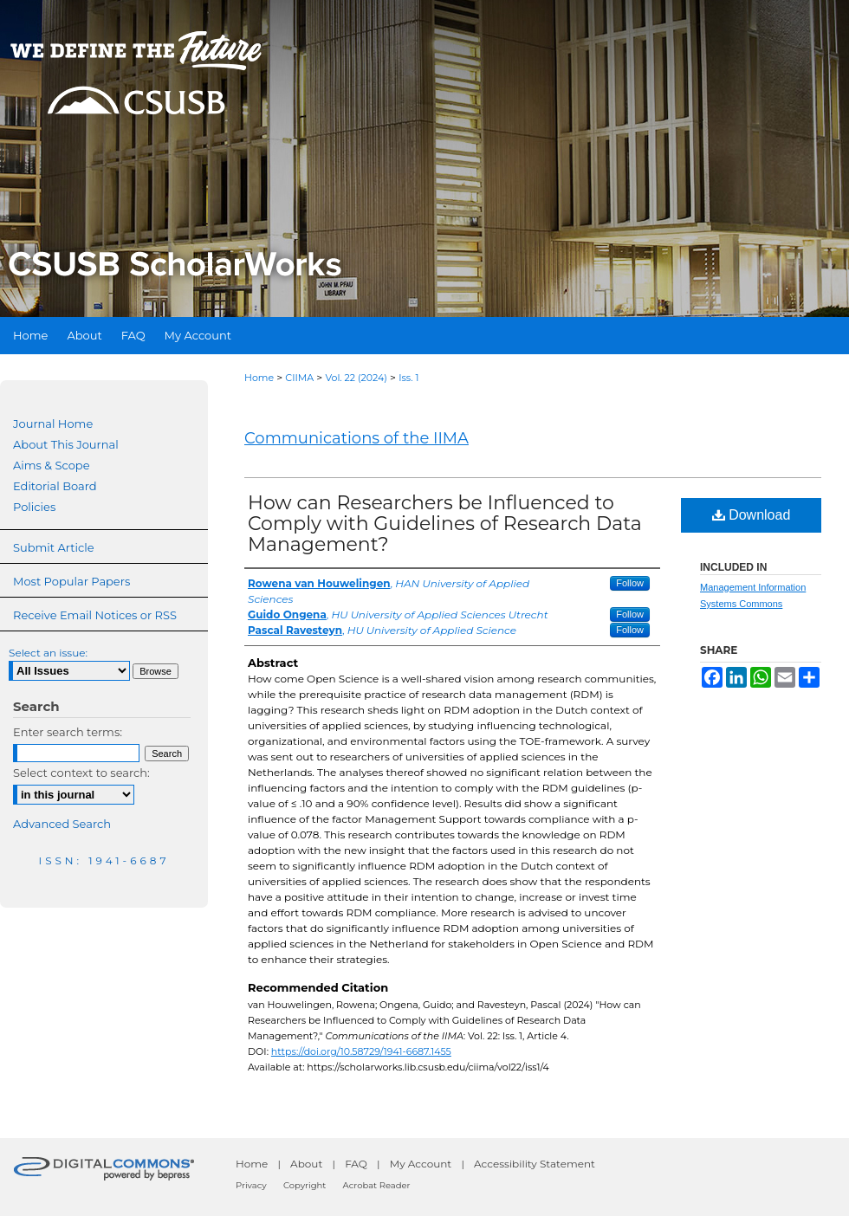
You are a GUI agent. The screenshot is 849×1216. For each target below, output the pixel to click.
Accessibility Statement (534, 1163)
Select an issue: (48, 652)
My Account (421, 1163)
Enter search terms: (67, 732)
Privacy (251, 1185)
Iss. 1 (408, 378)
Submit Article (53, 547)
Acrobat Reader (377, 1185)
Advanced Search (62, 824)
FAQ (356, 1163)
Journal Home (53, 423)
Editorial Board (55, 486)
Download (751, 515)
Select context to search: (81, 772)
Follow (630, 583)
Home (259, 378)
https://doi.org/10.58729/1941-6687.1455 (361, 1051)
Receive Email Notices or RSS (95, 615)
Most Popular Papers (71, 581)
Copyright (304, 1185)
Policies (34, 507)
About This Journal (66, 444)
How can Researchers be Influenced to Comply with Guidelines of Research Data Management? (445, 523)
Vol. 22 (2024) (356, 378)
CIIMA (299, 378)
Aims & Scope (51, 465)
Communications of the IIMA (356, 438)
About (306, 1163)
